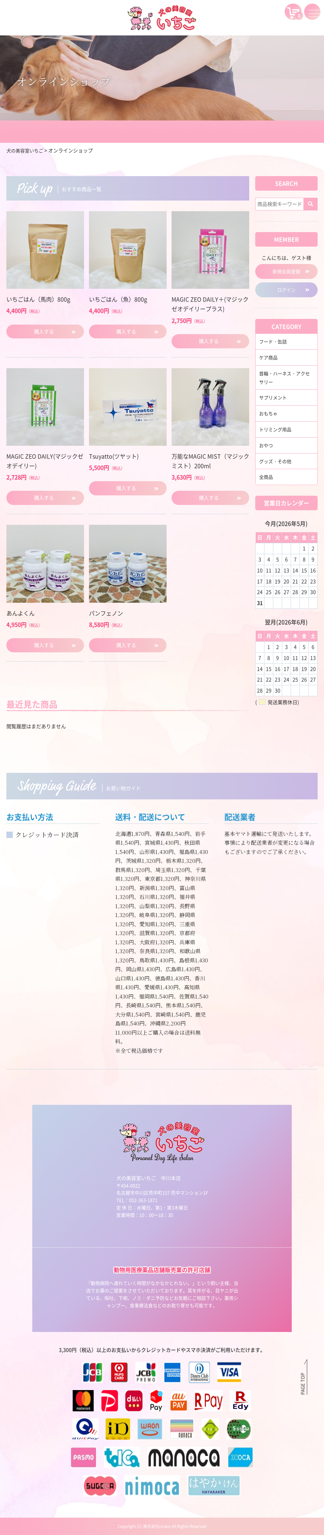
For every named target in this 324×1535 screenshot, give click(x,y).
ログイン (286, 290)
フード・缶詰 (274, 342)
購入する (44, 331)
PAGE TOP (302, 1383)
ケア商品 (269, 358)
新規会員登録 (286, 271)
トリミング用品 (276, 430)
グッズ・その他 (276, 462)
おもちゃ (269, 414)
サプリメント (274, 398)
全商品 (266, 478)
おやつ (266, 446)
